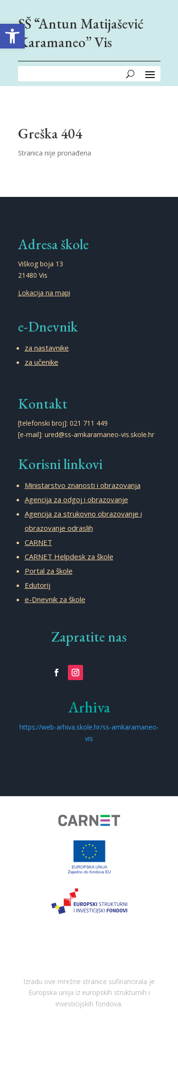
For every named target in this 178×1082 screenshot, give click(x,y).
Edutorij (37, 585)
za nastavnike (47, 347)
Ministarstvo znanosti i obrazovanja (83, 485)
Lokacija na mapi (44, 292)
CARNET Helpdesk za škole (69, 556)
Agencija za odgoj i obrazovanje (76, 499)
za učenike (41, 362)
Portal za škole (49, 570)
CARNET (38, 542)
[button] (12, 36)
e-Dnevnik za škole (55, 599)
